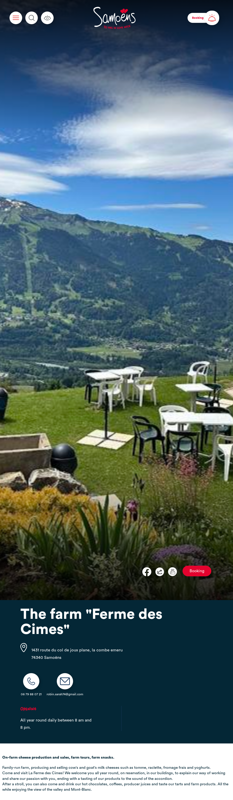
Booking (197, 571)
